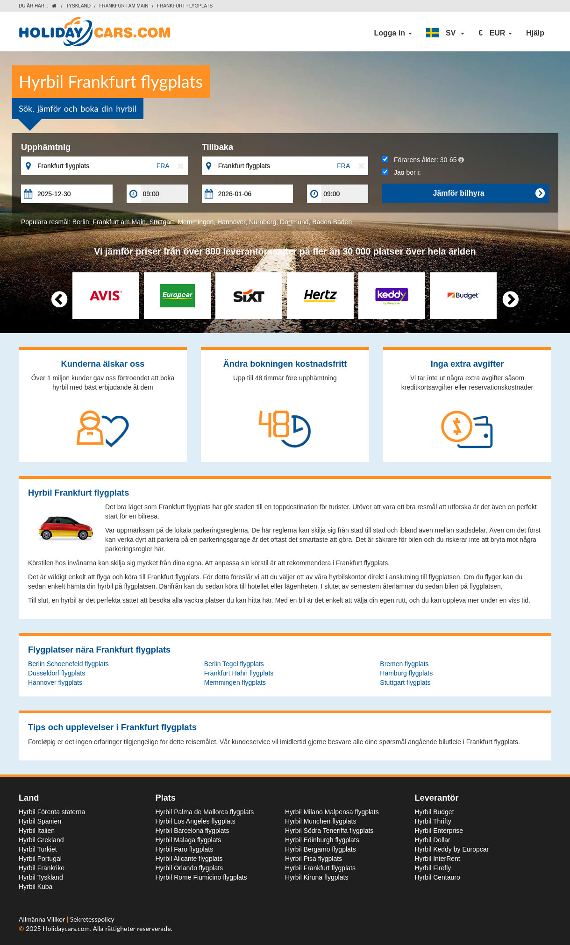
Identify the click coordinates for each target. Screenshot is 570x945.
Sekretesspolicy (92, 919)
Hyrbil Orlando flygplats (189, 868)
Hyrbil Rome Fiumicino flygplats (201, 877)
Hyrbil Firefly (433, 868)
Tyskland (78, 5)
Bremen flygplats (404, 664)
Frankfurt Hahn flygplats (239, 673)
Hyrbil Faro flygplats (185, 849)
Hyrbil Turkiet (38, 849)
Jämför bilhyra (488, 193)
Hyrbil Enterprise (439, 830)
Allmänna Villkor (43, 919)
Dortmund (294, 222)
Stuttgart (162, 222)
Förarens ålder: (422, 159)
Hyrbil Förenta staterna (52, 812)
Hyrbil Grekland (41, 840)
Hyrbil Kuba (35, 886)
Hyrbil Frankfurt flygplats (320, 868)
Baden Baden (332, 222)
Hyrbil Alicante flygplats (189, 858)
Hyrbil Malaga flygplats (188, 840)
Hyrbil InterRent (437, 858)
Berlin (80, 222)
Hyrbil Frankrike (41, 868)
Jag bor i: (401, 172)
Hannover (231, 222)
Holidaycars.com (66, 928)
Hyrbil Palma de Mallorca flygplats (205, 812)
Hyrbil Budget (434, 812)
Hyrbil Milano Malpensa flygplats (332, 812)
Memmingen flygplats (235, 682)
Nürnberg (262, 222)
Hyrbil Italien (37, 830)
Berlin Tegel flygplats (234, 664)
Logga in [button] (393, 33)
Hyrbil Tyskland (41, 877)
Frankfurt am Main (123, 5)
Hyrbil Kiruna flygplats (316, 877)
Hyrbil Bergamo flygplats (320, 849)
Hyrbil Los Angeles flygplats (195, 821)
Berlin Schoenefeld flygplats (68, 664)
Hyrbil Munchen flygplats (320, 821)
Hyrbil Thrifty (433, 821)
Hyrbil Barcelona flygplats (192, 830)
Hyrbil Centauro (437, 877)
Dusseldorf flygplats (56, 673)
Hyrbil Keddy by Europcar (452, 849)
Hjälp (535, 33)
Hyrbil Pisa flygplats (313, 858)
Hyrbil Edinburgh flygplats (322, 840)
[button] (445, 33)
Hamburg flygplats (406, 673)
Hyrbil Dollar (432, 840)
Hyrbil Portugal (40, 858)
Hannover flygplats (55, 682)
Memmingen (196, 222)
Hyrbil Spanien (40, 821)
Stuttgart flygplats (405, 682)
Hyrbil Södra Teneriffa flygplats (329, 830)
